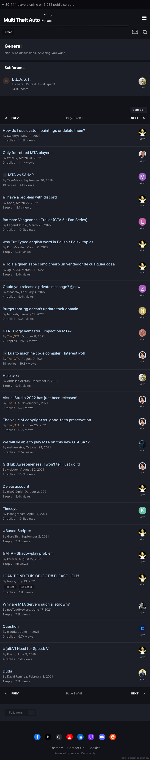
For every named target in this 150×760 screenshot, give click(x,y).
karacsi (12, 559)
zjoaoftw (13, 292)
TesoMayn (14, 180)
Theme (56, 748)
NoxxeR (12, 314)
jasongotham (16, 514)
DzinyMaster (16, 247)
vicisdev (13, 469)
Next (135, 118)
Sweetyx (13, 136)
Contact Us (75, 748)
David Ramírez (17, 676)
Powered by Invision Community (75, 753)
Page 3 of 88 (75, 118)
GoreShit (13, 536)
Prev (15, 118)
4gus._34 (13, 270)
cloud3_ (12, 631)
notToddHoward (18, 609)
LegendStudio (17, 225)
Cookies (94, 748)
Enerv (11, 654)
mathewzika (15, 447)
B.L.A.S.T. (21, 79)
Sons (10, 203)
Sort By (139, 110)
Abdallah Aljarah (18, 381)
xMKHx (12, 158)
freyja (11, 581)
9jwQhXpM (15, 491)
